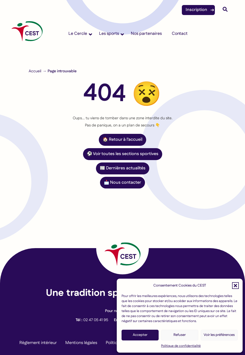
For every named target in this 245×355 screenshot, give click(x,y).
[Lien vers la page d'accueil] (122, 248)
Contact (180, 34)
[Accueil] (27, 33)
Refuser (179, 334)
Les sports (109, 34)
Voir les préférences (219, 334)
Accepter (140, 334)
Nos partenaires (146, 34)
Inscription (196, 10)
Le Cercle (77, 34)
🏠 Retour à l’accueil (122, 139)
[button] (235, 285)
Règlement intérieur (38, 343)
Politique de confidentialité (181, 346)
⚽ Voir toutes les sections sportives (122, 154)
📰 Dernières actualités (122, 168)
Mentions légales (81, 343)
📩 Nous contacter (122, 182)
